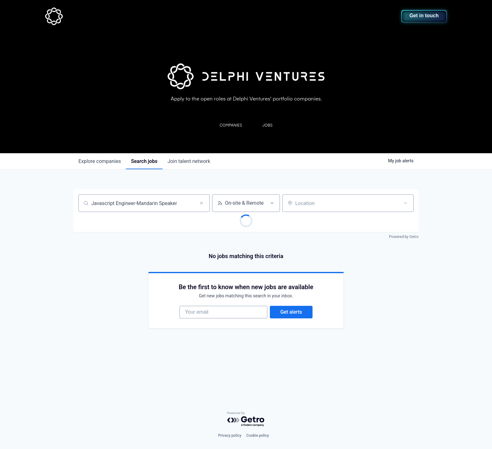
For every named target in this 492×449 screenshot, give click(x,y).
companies (99, 161)
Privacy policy (229, 435)
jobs (144, 161)
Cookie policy (257, 435)
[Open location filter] (405, 203)
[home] (85, 16)
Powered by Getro (404, 237)
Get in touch (424, 15)
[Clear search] (201, 203)
